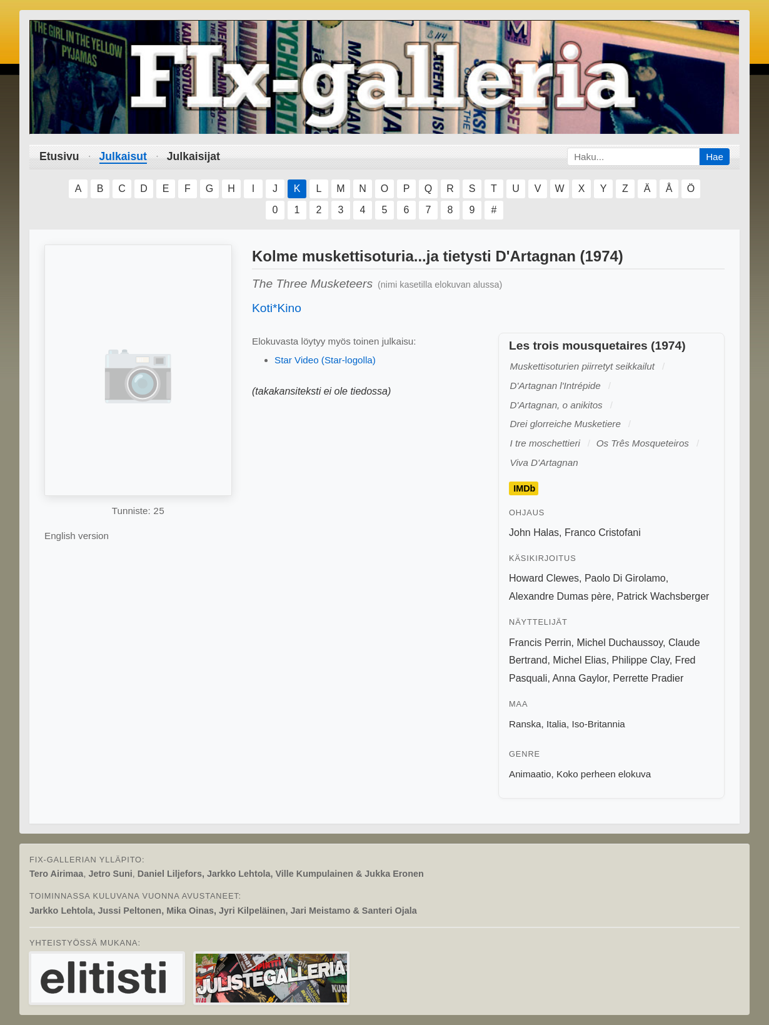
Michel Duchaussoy (619, 642)
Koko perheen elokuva (603, 774)
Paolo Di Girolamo (625, 578)
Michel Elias (579, 660)
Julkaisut (123, 156)
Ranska (525, 724)
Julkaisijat (193, 156)
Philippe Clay (641, 660)
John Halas (534, 532)
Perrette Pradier (648, 678)
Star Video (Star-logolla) (325, 360)
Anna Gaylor (579, 678)
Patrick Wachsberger (663, 596)
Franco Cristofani (603, 532)
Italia (556, 724)
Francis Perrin (540, 642)
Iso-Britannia (598, 724)
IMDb (524, 488)
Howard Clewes (544, 578)
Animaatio (530, 774)
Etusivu (59, 156)
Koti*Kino (276, 308)
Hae (714, 156)
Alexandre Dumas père (560, 596)
